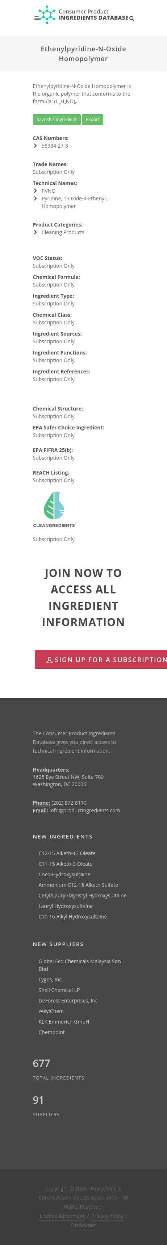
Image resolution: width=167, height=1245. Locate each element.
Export (92, 119)
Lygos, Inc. (51, 979)
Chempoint (52, 1032)
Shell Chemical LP (59, 989)
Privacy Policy (107, 1215)
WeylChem (51, 1011)
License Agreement (61, 1215)
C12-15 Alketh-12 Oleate (67, 853)
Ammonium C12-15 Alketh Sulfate (78, 884)
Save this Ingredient (57, 119)
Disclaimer (83, 1225)
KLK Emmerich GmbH (64, 1021)
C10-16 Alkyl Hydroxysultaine (73, 916)
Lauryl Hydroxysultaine (66, 905)
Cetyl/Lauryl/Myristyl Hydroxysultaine (83, 895)
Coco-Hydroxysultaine (65, 874)
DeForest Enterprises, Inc (68, 1000)
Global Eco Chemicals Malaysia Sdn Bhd (80, 965)
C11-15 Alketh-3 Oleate (66, 863)
